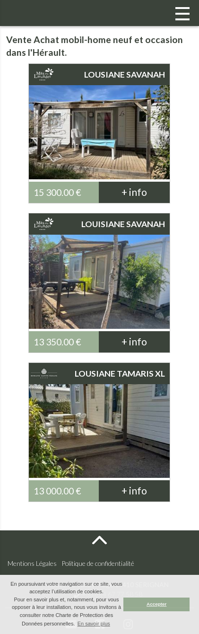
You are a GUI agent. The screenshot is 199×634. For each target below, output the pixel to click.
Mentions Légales (32, 563)
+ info (134, 192)
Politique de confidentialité (97, 563)
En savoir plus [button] (94, 623)
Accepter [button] (156, 604)
